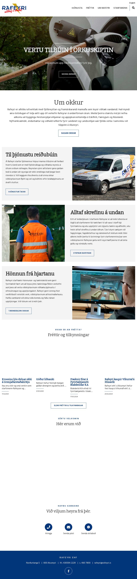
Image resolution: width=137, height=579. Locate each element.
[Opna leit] (133, 7)
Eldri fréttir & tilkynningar (68, 405)
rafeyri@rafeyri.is (102, 563)
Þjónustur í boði (16, 191)
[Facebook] (68, 571)
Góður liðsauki (45, 379)
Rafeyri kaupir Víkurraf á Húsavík (119, 381)
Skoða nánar (68, 74)
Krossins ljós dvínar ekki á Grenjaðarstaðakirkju (17, 381)
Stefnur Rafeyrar (82, 253)
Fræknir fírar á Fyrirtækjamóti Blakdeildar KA (79, 382)
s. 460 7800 (84, 563)
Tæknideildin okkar (18, 311)
